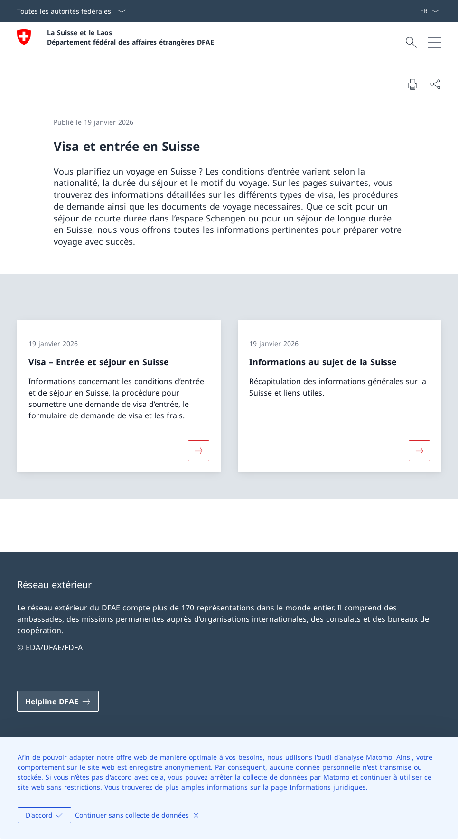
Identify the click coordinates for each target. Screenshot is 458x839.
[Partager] (435, 84)
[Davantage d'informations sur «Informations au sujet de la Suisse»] (419, 450)
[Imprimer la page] (412, 84)
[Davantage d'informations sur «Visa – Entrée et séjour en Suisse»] (198, 450)
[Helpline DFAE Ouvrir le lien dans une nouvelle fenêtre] (58, 701)
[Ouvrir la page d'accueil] (115, 42)
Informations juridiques (328, 787)
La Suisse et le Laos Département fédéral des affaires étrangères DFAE (130, 37)
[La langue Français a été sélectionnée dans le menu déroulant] (429, 11)
